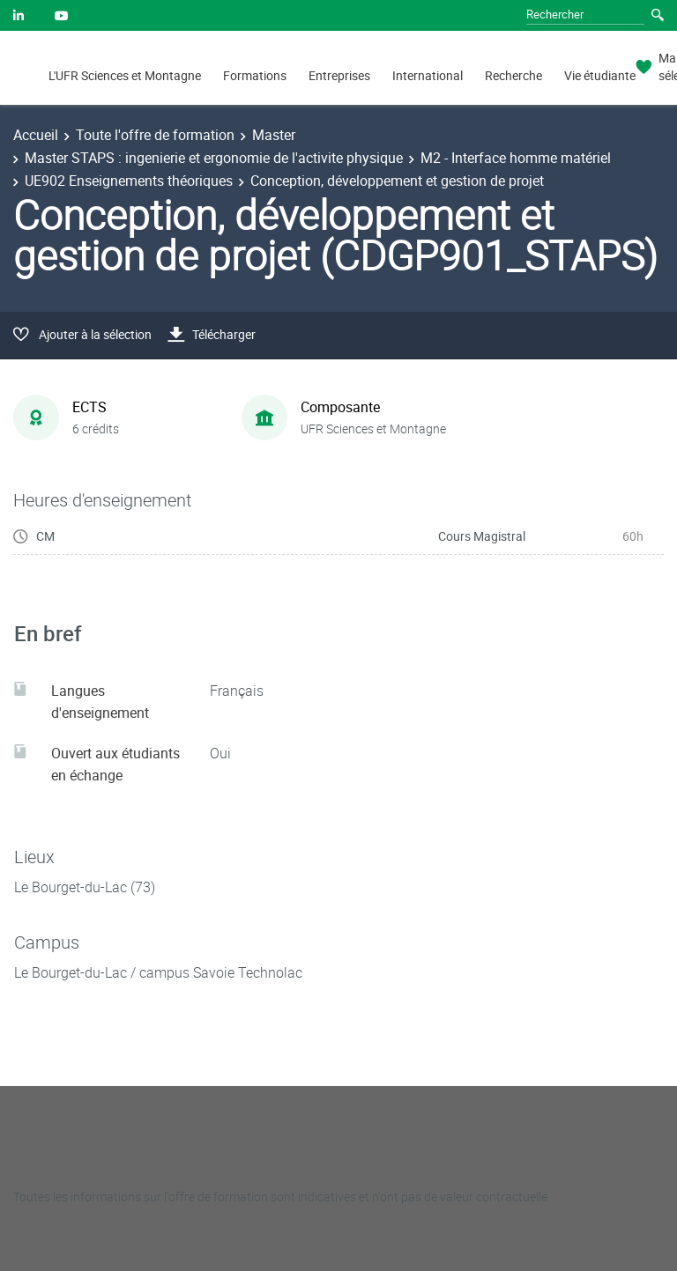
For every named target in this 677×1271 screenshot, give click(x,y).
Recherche (513, 75)
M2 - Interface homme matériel (515, 157)
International (427, 75)
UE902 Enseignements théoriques (129, 180)
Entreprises (339, 75)
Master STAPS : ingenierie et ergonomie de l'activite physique (214, 157)
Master (273, 134)
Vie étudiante (600, 75)
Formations (254, 75)
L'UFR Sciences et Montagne (124, 75)
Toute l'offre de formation (155, 134)
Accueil (35, 134)
